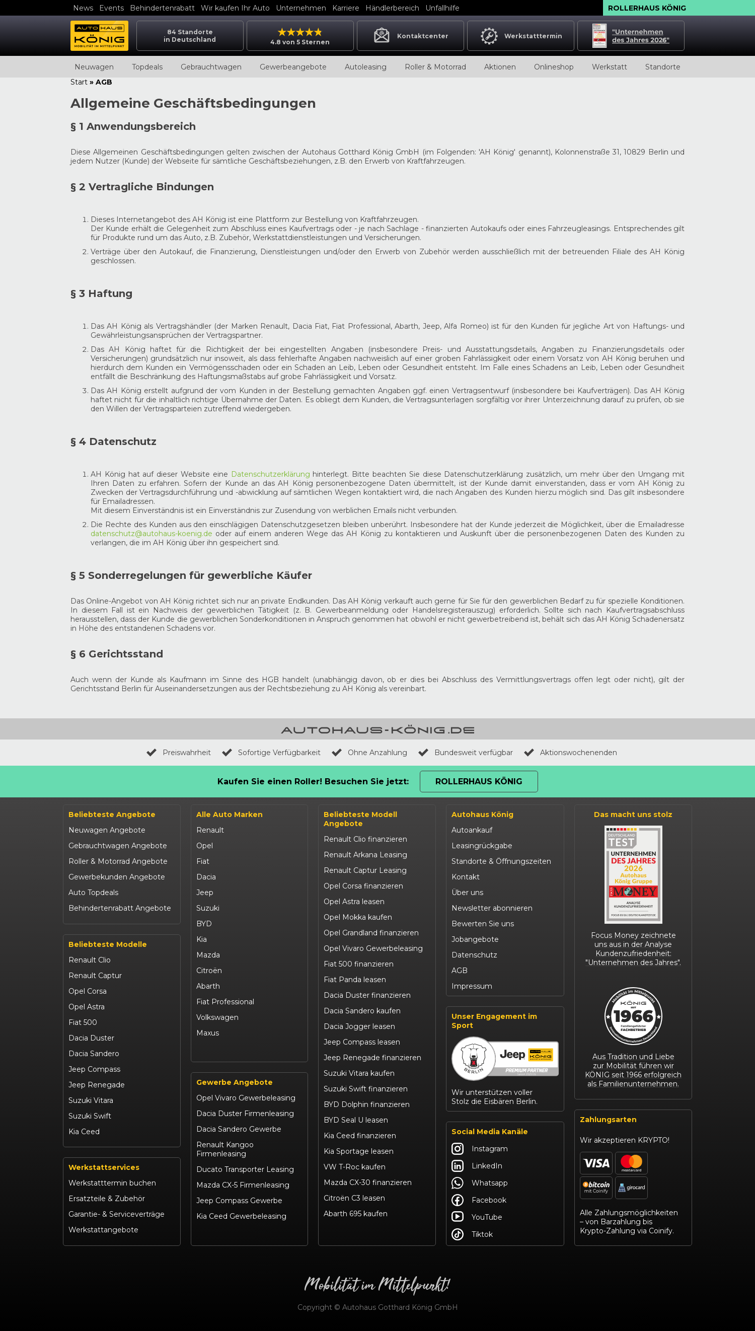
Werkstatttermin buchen (112, 1183)
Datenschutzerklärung (270, 474)
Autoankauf (471, 830)
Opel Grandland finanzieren (371, 932)
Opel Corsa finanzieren (363, 886)
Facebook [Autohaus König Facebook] (478, 1200)
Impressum (471, 986)
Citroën (209, 970)
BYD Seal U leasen (356, 1120)
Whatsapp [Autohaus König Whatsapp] (479, 1183)
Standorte (663, 66)
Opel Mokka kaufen (358, 917)
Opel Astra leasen (354, 901)
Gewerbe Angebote (234, 1082)
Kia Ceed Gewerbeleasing (241, 1216)
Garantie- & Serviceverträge (116, 1214)
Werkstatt (609, 66)
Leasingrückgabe (481, 845)
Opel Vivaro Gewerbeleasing (245, 1097)
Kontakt (465, 876)
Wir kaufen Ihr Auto (235, 8)
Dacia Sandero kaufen (362, 1010)
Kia (201, 939)
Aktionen (500, 66)
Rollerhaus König (647, 8)
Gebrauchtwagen (211, 66)
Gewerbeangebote (293, 66)
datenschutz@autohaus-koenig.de (151, 533)
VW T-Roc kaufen (355, 1166)
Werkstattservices (103, 1167)
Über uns (467, 892)
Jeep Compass (94, 1069)
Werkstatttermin (520, 36)
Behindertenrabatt (162, 8)
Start (79, 82)
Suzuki (207, 908)
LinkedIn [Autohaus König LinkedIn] (476, 1166)
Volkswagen (217, 1017)
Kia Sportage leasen (359, 1151)
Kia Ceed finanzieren (360, 1135)
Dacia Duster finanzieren (367, 995)
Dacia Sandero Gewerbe (238, 1129)
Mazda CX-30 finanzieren (368, 1182)
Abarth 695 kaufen (356, 1213)
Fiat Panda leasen (355, 979)
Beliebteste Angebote (112, 814)
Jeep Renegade (96, 1084)
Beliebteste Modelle (107, 944)
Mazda (208, 954)
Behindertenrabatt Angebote (119, 908)
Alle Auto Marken (229, 814)
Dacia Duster (91, 1038)
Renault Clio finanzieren (365, 839)
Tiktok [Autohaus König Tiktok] (472, 1234)
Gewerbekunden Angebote (116, 876)
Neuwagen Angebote (106, 830)
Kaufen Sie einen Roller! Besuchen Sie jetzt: (313, 781)
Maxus (207, 1033)
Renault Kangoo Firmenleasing (225, 1149)
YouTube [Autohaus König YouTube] (476, 1217)
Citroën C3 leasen (354, 1198)
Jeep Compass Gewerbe (239, 1200)
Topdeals (147, 66)
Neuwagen (94, 66)
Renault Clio (89, 960)
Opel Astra (86, 1006)
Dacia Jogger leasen (359, 1026)
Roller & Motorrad (435, 66)
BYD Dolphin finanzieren (367, 1104)
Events (111, 8)
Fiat (202, 861)
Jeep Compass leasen (362, 1042)
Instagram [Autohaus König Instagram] (479, 1149)
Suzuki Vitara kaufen (359, 1073)
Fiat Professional (225, 1001)
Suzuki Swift (89, 1116)
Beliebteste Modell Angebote (360, 819)
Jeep (204, 892)
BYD (204, 923)
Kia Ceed (84, 1131)
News (83, 8)
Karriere (345, 8)
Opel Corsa (87, 991)
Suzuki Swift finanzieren (366, 1088)
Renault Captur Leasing (365, 870)
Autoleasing (366, 66)
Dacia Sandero (93, 1053)
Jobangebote (475, 939)
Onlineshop (554, 66)
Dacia (206, 876)
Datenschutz (474, 954)
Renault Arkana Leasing (365, 854)
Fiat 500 (82, 1022)
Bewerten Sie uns (482, 923)
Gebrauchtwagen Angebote (117, 845)
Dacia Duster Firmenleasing (245, 1113)
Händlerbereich (392, 8)
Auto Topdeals (93, 892)
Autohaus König (482, 814)
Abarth (208, 986)
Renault (210, 830)
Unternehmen (301, 8)
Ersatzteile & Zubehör (106, 1198)
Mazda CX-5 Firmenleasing (242, 1185)
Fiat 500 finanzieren (359, 964)
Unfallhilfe (442, 8)
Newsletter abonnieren (492, 908)
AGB (459, 970)
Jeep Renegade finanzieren (372, 1057)
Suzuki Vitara (90, 1100)
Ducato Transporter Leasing (245, 1169)
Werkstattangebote (103, 1229)
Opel (204, 845)
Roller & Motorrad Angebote (118, 861)
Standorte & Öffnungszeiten (501, 861)
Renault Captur (95, 975)
